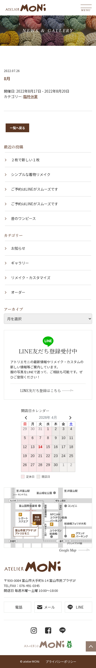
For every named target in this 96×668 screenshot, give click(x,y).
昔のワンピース (23, 218)
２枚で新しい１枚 (25, 159)
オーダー (18, 292)
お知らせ (18, 248)
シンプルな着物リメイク (30, 174)
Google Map (67, 550)
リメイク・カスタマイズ (30, 277)
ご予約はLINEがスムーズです (34, 189)
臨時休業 (30, 96)
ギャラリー (20, 262)
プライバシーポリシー (61, 661)
